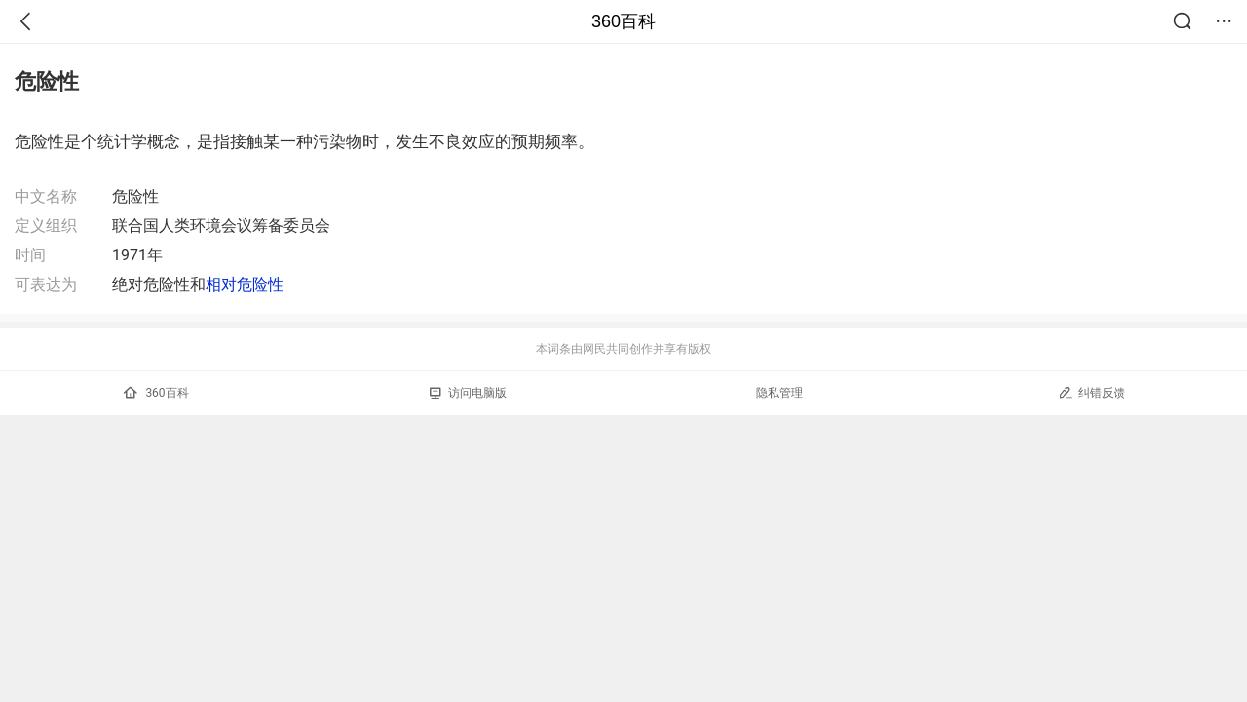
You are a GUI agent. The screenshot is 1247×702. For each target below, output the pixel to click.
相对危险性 (244, 284)
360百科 (623, 21)
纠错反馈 (1091, 392)
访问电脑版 (468, 393)
